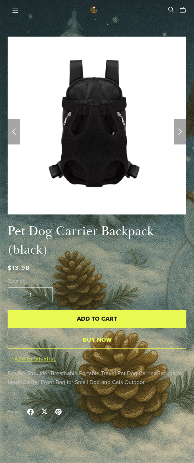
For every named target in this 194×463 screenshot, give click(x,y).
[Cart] (185, 10)
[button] (14, 131)
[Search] (171, 10)
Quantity (17, 281)
